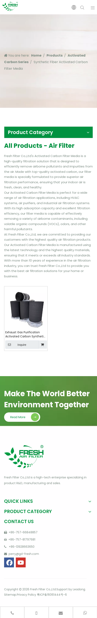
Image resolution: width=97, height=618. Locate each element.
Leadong (79, 589)
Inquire (15, 344)
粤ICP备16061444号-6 (52, 595)
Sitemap (10, 595)
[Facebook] (9, 562)
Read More (17, 417)
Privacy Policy (26, 595)
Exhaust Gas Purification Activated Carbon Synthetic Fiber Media (25, 334)
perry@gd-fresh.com (23, 554)
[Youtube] (21, 562)
